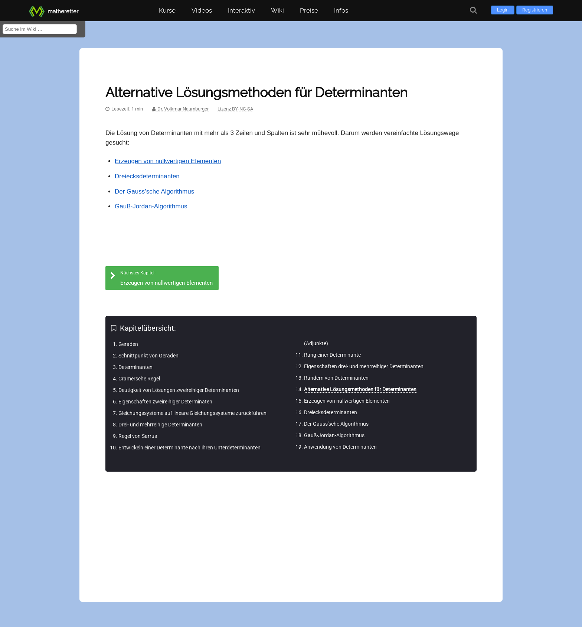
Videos (202, 10)
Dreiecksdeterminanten (147, 176)
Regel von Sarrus (137, 436)
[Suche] (473, 10)
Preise (309, 10)
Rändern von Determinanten (336, 378)
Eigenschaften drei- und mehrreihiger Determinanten (364, 366)
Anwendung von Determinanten (340, 447)
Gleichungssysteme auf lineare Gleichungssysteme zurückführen (192, 413)
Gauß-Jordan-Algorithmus (151, 206)
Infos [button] (341, 10)
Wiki (277, 10)
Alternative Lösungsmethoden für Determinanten (360, 389)
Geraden (128, 344)
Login (503, 10)
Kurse (167, 10)
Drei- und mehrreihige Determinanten (160, 425)
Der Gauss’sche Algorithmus (154, 191)
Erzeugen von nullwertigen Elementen (168, 161)
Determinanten (135, 367)
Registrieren (534, 10)
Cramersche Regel (139, 379)
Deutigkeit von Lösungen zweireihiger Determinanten (178, 390)
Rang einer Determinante (332, 355)
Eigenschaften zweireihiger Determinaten (165, 402)
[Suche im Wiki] (40, 29)
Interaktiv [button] (241, 10)
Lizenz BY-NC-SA (235, 109)
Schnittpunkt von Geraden (148, 356)
